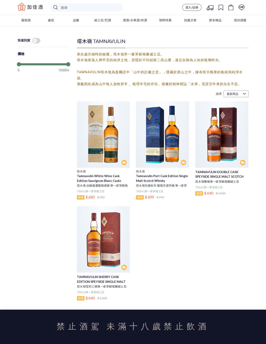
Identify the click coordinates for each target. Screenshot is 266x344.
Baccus (30, 7)
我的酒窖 (240, 20)
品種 (76, 20)
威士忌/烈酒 (102, 20)
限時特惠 (165, 20)
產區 (51, 20)
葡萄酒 (26, 20)
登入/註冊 (192, 7)
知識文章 (190, 20)
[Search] (86, 7)
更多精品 (215, 20)
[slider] (44, 64)
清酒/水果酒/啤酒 (135, 20)
